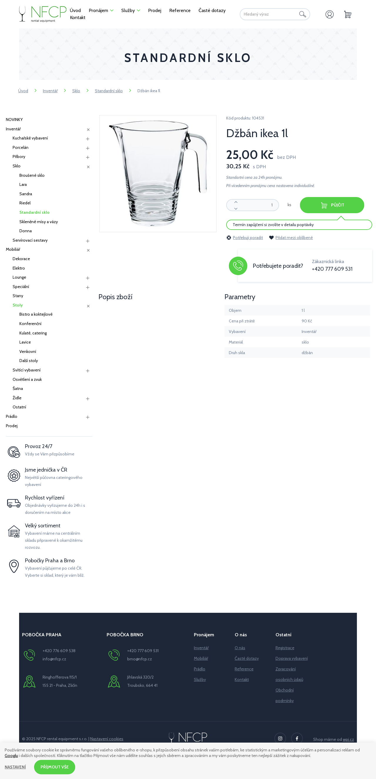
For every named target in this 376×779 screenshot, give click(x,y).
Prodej (12, 425)
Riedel (25, 203)
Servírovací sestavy (30, 240)
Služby (200, 679)
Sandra (25, 193)
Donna (25, 230)
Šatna (18, 388)
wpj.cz (348, 739)
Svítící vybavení (27, 370)
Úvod (23, 90)
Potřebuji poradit (244, 237)
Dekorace (21, 258)
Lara (23, 184)
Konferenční (30, 323)
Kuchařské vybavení (30, 138)
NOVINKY (14, 119)
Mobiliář (13, 249)
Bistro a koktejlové (36, 314)
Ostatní (19, 407)
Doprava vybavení (292, 658)
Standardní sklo (109, 90)
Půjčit (332, 205)
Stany (18, 295)
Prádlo (11, 416)
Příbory (19, 156)
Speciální (21, 286)
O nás (240, 647)
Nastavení (15, 767)
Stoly (18, 305)
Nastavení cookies (106, 738)
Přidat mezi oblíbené (291, 237)
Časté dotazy (247, 658)
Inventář (50, 90)
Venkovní (27, 351)
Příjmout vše (55, 767)
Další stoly (28, 360)
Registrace (285, 647)
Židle (17, 398)
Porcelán (20, 147)
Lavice (25, 342)
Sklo (76, 90)
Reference (244, 669)
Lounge (19, 277)
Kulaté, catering (33, 333)
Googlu (11, 755)
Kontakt (242, 679)
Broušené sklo (32, 175)
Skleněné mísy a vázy (38, 221)
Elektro (19, 268)
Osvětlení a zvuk (27, 379)
